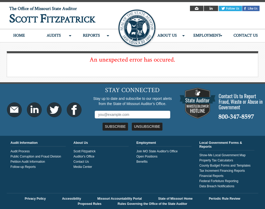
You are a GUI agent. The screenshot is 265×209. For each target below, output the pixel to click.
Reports (91, 35)
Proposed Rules (89, 204)
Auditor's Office (83, 156)
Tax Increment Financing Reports (222, 171)
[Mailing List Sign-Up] (132, 114)
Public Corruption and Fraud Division (36, 156)
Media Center (82, 167)
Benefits (142, 161)
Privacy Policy (35, 198)
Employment (206, 35)
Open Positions (146, 156)
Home (19, 35)
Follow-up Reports (23, 167)
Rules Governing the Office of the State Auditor (152, 204)
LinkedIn (211, 8)
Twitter (230, 8)
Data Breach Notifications (216, 186)
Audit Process (20, 151)
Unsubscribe (147, 126)
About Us (167, 35)
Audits (54, 35)
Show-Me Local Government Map (222, 155)
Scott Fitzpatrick (84, 151)
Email (197, 8)
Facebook (251, 8)
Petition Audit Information (28, 161)
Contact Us (245, 35)
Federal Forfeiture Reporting (218, 181)
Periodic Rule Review (224, 198)
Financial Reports (211, 176)
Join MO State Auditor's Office (157, 151)
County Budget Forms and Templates (225, 165)
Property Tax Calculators (216, 160)
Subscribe (115, 126)
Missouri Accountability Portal (119, 198)
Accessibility (71, 198)
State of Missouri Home (175, 198)
